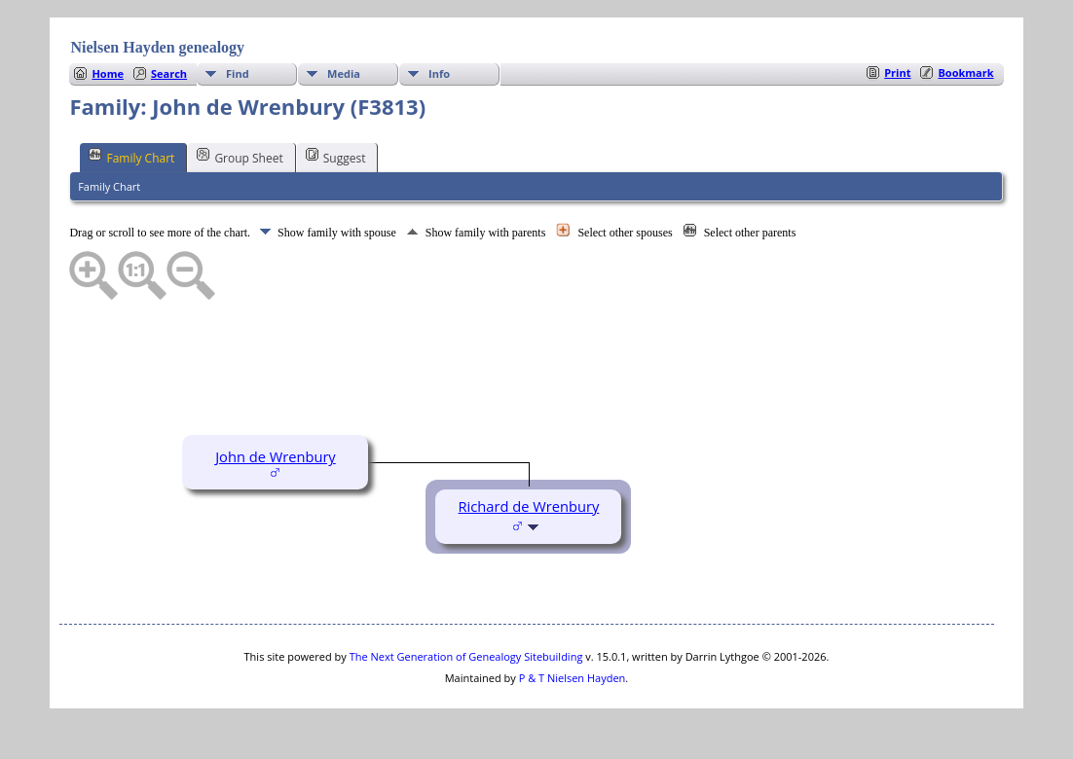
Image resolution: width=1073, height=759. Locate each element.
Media (343, 73)
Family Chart (131, 156)
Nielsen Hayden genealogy (157, 47)
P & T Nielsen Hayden (572, 677)
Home (108, 73)
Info (439, 73)
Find (237, 73)
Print (897, 72)
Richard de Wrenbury (529, 506)
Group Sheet (239, 156)
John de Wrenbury (275, 456)
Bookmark (965, 72)
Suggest (336, 156)
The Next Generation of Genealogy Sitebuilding (466, 656)
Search (169, 73)
